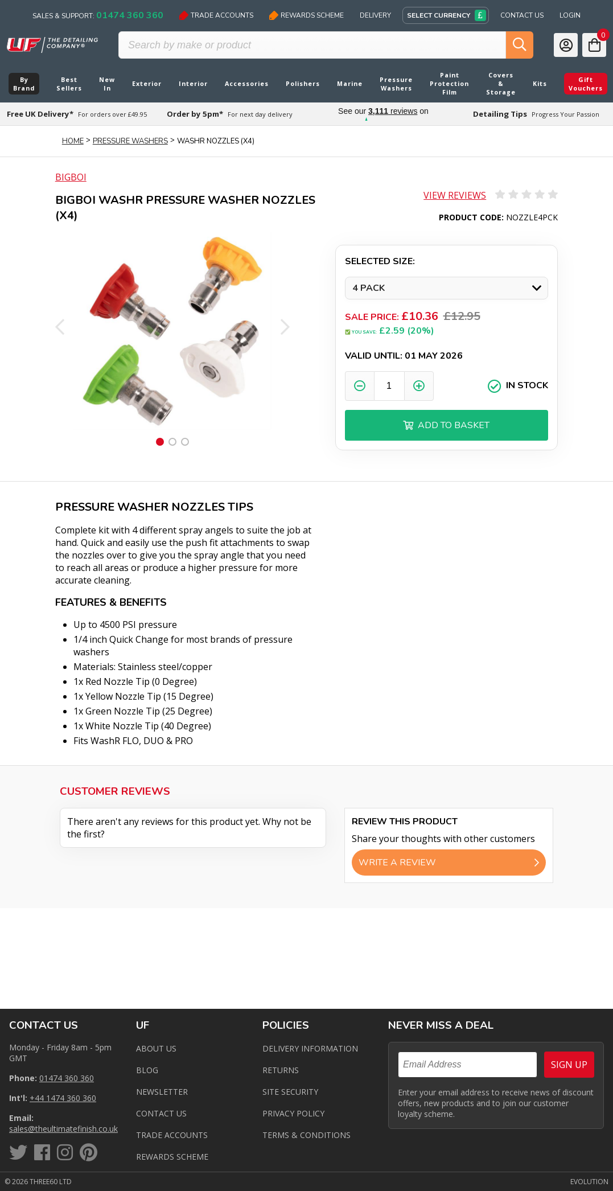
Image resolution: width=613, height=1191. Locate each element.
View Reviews (454, 195)
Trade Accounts (216, 15)
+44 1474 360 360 (63, 1098)
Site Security (290, 1091)
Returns (280, 1070)
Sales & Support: (97, 15)
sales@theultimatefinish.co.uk (63, 1128)
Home (73, 141)
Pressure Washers (130, 141)
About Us (156, 1048)
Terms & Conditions (306, 1135)
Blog (147, 1070)
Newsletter (162, 1091)
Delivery (375, 15)
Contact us (161, 1113)
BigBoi (71, 177)
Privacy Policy (293, 1113)
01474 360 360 (66, 1078)
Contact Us (522, 15)
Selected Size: (380, 261)
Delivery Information (310, 1048)
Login (570, 15)
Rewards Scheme (306, 15)
